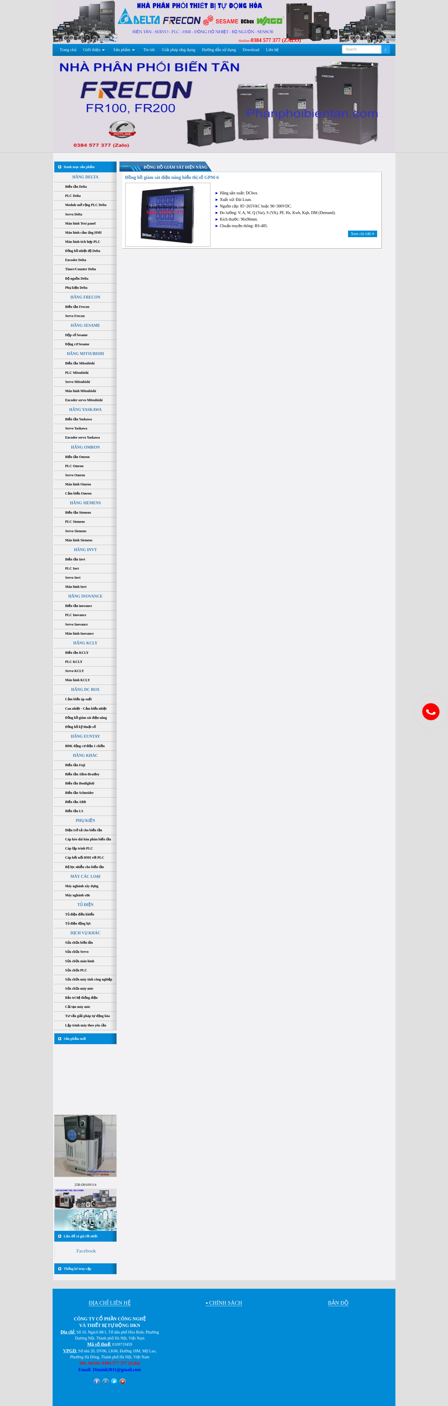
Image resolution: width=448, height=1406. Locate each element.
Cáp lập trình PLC (79, 848)
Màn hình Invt (76, 587)
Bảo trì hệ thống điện (81, 998)
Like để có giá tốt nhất (80, 1236)
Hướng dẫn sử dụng (219, 50)
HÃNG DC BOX (85, 689)
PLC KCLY (74, 662)
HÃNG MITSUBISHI (85, 354)
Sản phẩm (121, 50)
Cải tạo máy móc (77, 1007)
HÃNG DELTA (85, 177)
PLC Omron (74, 466)
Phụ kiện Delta (76, 288)
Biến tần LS (74, 811)
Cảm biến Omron (78, 493)
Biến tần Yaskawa (78, 419)
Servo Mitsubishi (77, 382)
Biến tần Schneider (79, 793)
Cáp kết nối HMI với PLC (84, 858)
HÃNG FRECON (86, 297)
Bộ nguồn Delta (76, 279)
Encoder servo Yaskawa (82, 437)
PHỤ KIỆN (85, 820)
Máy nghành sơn (77, 895)
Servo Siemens (75, 531)
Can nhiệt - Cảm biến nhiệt (86, 709)
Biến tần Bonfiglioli (79, 783)
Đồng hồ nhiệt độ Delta (82, 251)
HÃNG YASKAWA (85, 410)
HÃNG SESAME (85, 325)
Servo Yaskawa (76, 428)
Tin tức (149, 50)
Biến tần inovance (78, 606)
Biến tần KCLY (77, 653)
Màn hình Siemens (78, 540)
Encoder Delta (75, 260)
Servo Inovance (76, 624)
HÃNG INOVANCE (85, 596)
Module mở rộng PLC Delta (86, 205)
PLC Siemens (75, 522)
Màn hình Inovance (79, 634)
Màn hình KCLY (77, 680)
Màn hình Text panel (80, 223)
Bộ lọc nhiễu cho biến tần (84, 867)
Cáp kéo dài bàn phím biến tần (88, 839)
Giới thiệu (91, 50)
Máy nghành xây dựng (81, 886)
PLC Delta (73, 196)
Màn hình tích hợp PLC (82, 242)
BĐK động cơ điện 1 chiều (85, 746)
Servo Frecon (75, 316)
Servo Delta (73, 214)
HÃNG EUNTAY (85, 736)
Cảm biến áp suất (78, 699)
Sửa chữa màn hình (79, 961)
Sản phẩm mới (75, 1039)
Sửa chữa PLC (76, 970)
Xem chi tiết (363, 234)
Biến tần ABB (75, 802)
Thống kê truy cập (77, 1269)
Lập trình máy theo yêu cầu (85, 1025)
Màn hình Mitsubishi (80, 391)
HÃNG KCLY (85, 643)
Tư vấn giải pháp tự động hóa (87, 1016)
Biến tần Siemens (78, 513)
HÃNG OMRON (85, 447)
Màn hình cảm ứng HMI (83, 233)
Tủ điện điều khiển (79, 914)
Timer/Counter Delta (80, 269)
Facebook (86, 1251)
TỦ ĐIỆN (85, 905)
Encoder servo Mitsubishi (84, 400)
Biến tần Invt (75, 559)
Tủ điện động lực (78, 923)
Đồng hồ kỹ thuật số (80, 727)
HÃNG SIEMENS (85, 503)
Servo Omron (75, 475)
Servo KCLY (74, 671)
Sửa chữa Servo (77, 952)
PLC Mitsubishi (77, 373)
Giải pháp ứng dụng (178, 50)
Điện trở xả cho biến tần (83, 830)
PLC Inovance (75, 615)
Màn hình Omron (78, 484)
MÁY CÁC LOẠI (85, 876)
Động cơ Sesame (77, 344)
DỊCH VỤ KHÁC (85, 933)
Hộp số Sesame (76, 335)
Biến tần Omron (77, 457)
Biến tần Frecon (77, 307)
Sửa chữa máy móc (79, 989)
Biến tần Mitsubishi (80, 363)
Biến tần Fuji (75, 765)
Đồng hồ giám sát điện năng (86, 718)
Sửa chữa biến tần (79, 943)
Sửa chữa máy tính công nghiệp (88, 979)
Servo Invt (73, 578)
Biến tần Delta (76, 187)
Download (251, 50)
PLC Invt (72, 568)
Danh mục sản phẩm (79, 167)
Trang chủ (68, 50)
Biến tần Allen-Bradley (82, 774)
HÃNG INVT (85, 550)
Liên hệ (272, 50)
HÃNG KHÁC (85, 755)
